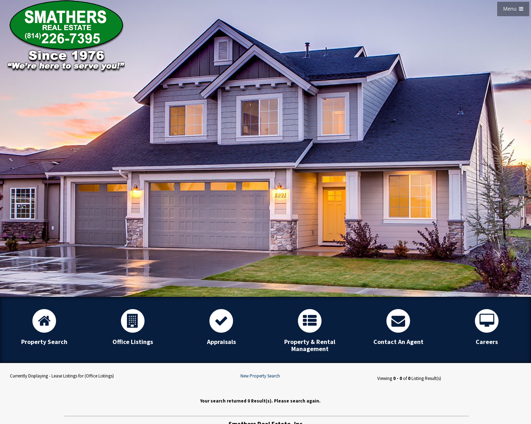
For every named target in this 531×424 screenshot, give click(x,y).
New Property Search (260, 376)
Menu (513, 8)
